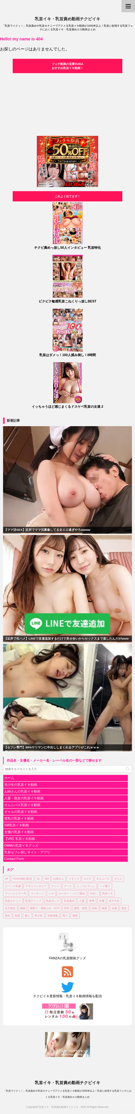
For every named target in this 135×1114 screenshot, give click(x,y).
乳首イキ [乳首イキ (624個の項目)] (107, 893)
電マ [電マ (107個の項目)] (65, 915)
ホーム (9, 778)
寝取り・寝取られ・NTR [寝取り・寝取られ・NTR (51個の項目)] (45, 908)
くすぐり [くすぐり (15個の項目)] (74, 878)
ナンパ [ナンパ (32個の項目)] (55, 886)
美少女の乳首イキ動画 (20, 784)
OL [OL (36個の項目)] (38, 878)
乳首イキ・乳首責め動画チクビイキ (67, 19)
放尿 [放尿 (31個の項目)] (104, 908)
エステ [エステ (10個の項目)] (88, 878)
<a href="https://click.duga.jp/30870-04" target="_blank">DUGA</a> (67, 104)
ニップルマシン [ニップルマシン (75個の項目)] (85, 886)
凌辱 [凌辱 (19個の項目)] (91, 900)
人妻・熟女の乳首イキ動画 (24, 798)
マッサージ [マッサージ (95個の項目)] (37, 893)
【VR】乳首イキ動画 (19, 838)
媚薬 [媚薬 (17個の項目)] (22, 908)
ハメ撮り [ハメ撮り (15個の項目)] (105, 886)
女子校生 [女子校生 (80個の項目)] (10, 908)
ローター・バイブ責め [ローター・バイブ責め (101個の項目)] (72, 893)
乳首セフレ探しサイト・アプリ (27, 852)
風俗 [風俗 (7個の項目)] (75, 915)
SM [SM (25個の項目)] (47, 878)
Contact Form (14, 859)
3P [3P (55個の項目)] (6, 878)
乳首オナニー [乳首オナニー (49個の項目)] (13, 900)
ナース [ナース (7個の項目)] (68, 886)
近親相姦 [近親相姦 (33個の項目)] (52, 915)
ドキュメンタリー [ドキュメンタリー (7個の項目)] (36, 886)
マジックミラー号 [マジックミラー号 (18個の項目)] (15, 893)
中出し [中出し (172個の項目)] (94, 893)
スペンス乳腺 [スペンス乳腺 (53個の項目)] (13, 886)
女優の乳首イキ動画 (19, 832)
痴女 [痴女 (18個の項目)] (7, 915)
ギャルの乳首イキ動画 (20, 811)
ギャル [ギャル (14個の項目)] (118, 878)
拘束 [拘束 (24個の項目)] (94, 908)
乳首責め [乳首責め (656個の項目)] (69, 900)
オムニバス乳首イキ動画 (22, 805)
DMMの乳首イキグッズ (21, 845)
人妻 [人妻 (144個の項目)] (81, 900)
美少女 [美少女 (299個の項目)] (39, 915)
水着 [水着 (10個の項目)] (114, 908)
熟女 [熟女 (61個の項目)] (124, 908)
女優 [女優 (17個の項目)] (101, 900)
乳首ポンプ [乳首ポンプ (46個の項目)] (52, 900)
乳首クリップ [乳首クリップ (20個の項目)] (33, 900)
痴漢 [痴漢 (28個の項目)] (17, 915)
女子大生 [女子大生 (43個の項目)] (114, 900)
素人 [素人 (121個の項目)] (27, 915)
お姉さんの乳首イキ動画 (22, 791)
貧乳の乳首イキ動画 (19, 818)
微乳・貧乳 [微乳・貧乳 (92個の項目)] (80, 908)
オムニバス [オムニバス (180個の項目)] (103, 878)
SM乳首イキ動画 (16, 825)
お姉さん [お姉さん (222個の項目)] (58, 878)
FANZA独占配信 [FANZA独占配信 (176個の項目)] (22, 878)
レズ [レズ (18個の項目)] (51, 893)
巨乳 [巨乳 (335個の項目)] (66, 908)
